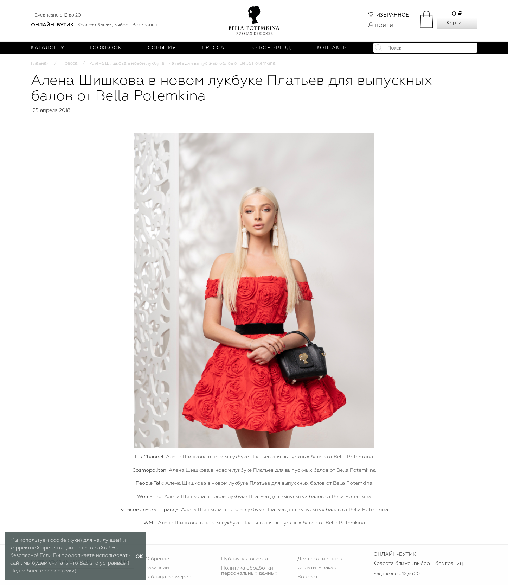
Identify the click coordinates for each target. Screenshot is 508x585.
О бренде (157, 559)
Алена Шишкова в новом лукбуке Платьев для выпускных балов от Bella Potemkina (269, 456)
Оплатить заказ (316, 567)
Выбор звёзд (270, 47)
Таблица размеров (168, 576)
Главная (40, 63)
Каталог (47, 47)
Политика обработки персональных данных (249, 571)
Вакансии (157, 567)
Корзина (457, 22)
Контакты (332, 47)
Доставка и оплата (320, 559)
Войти (380, 25)
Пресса (213, 47)
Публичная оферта (244, 559)
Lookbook (106, 47)
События (162, 47)
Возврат (307, 576)
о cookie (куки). (58, 570)
